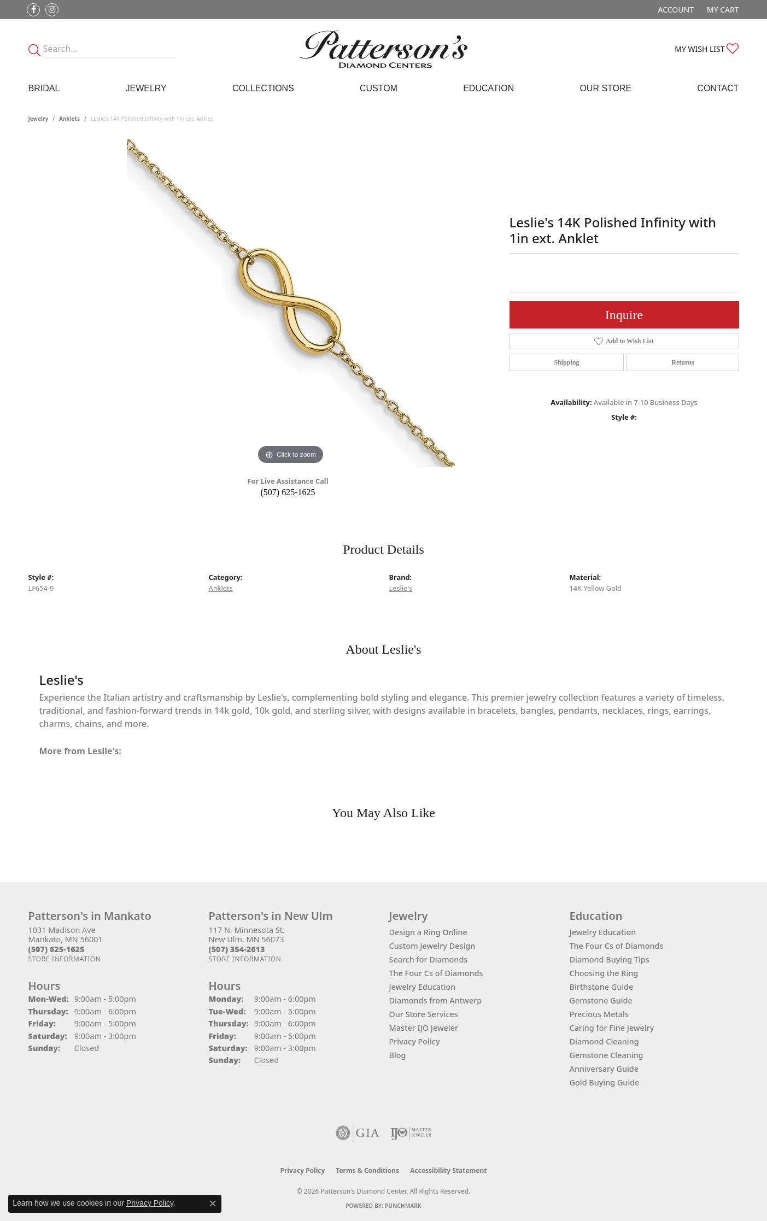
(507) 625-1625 (288, 492)
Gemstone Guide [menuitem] (601, 1000)
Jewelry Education (422, 987)
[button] (675, 9)
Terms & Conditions (367, 1170)
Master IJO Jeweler (424, 1028)
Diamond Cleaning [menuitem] (604, 1041)
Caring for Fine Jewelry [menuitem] (612, 1028)
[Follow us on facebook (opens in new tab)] (33, 9)
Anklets (69, 118)
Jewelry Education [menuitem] (603, 932)
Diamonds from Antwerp (435, 1000)
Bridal (44, 88)
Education (488, 88)
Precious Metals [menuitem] (599, 1014)
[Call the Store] (56, 949)
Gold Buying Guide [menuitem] (605, 1082)
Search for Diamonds (428, 959)
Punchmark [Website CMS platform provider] (403, 1206)
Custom (378, 88)
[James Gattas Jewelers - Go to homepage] (384, 49)
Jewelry (145, 88)
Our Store (605, 88)
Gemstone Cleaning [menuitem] (606, 1055)
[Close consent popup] (212, 1203)
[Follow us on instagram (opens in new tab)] (51, 9)
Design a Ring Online (428, 932)
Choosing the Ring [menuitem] (604, 973)
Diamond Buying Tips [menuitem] (609, 959)
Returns (682, 362)
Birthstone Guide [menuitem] (602, 987)
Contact (718, 88)
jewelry (38, 118)
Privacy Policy (414, 1041)
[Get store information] (64, 959)
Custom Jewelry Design (432, 946)
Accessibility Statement (448, 1170)
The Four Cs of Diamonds (436, 973)
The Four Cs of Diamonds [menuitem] (617, 946)
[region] (291, 303)
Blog (397, 1055)
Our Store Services (423, 1014)
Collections (263, 88)
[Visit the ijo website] (410, 1133)
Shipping (566, 362)
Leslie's (400, 588)
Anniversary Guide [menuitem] (604, 1069)
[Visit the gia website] (357, 1133)
